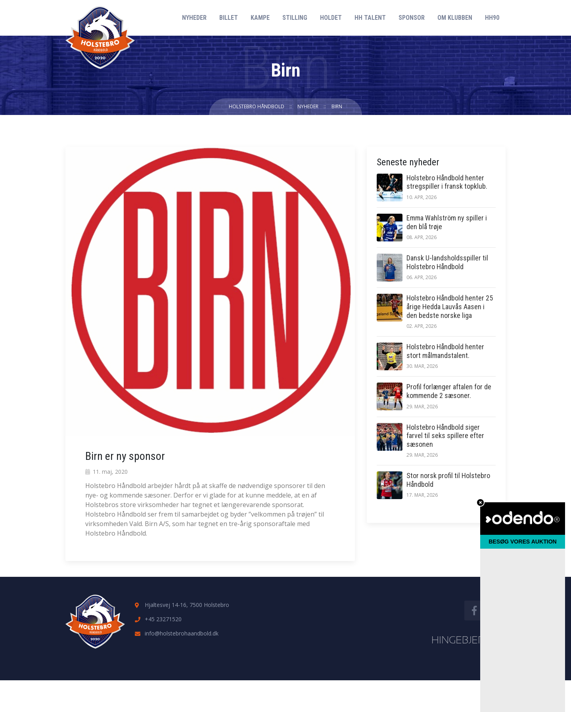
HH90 (492, 17)
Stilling (294, 17)
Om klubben (454, 17)
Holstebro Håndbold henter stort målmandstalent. (445, 351)
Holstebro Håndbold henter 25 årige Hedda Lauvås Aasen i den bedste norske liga (449, 306)
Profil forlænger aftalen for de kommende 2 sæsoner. (448, 391)
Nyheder (194, 17)
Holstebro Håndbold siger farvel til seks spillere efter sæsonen (445, 435)
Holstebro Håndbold (256, 106)
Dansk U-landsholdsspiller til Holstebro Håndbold (447, 262)
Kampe (260, 17)
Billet (228, 17)
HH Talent (370, 17)
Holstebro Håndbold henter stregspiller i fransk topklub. (446, 182)
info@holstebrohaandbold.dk (181, 633)
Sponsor (412, 17)
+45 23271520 (163, 619)
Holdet (331, 17)
